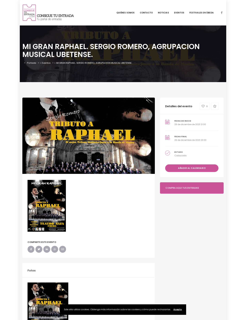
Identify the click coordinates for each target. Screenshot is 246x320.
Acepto (177, 309)
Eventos (46, 63)
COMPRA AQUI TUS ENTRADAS (182, 188)
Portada (31, 63)
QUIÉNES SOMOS (125, 12)
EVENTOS (179, 12)
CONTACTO (146, 12)
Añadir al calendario (192, 168)
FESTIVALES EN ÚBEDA (201, 12)
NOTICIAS (163, 12)
